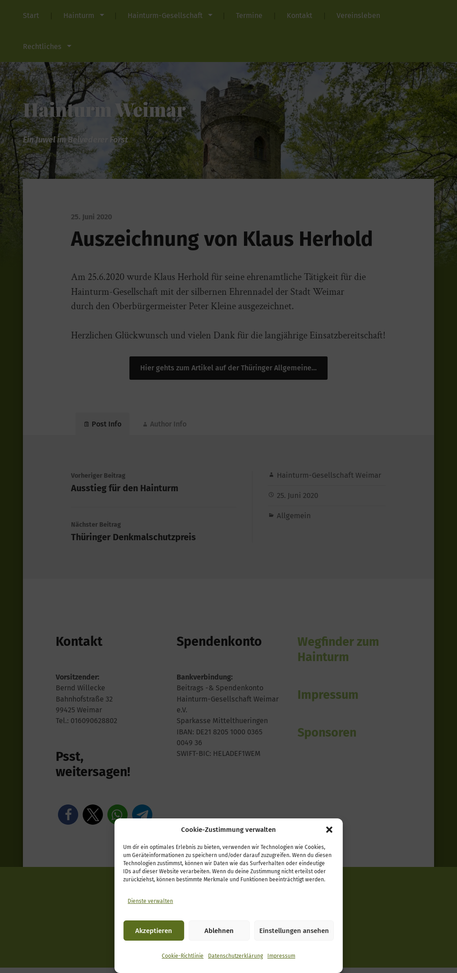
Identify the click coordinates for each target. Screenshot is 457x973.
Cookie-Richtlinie (183, 956)
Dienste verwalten (150, 901)
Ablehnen (219, 931)
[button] (329, 829)
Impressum (281, 956)
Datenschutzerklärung (235, 956)
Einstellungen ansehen (294, 931)
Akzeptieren (153, 931)
